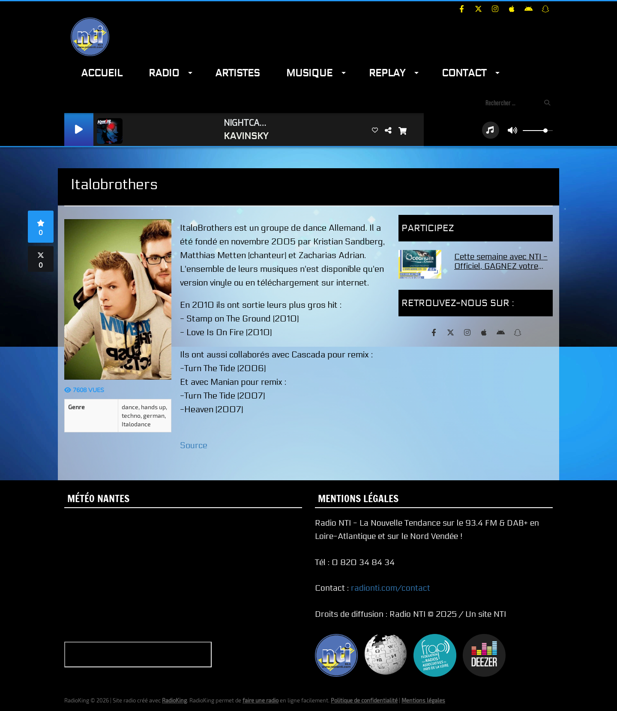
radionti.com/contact (390, 588)
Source (193, 445)
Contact (464, 73)
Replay (387, 73)
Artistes (237, 73)
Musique (309, 73)
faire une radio (261, 700)
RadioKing (174, 700)
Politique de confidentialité (364, 700)
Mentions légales (423, 700)
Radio (164, 73)
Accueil (101, 73)
